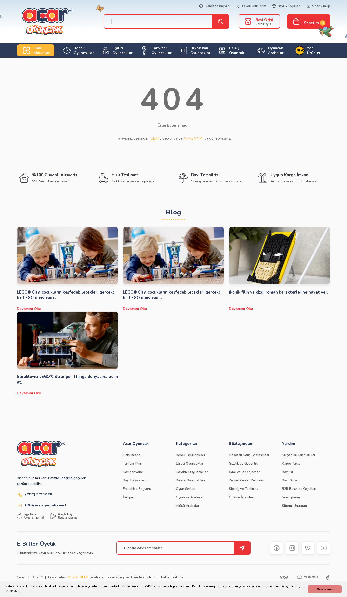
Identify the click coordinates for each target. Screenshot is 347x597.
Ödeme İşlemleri (241, 497)
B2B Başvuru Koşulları (299, 489)
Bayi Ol (287, 472)
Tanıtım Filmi (132, 463)
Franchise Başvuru (137, 489)
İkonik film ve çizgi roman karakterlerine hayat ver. (278, 292)
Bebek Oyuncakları (190, 455)
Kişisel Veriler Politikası (247, 480)
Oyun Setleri (185, 489)
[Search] (164, 21)
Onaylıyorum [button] (325, 589)
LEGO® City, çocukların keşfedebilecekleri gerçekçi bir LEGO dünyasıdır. (66, 295)
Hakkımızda (131, 455)
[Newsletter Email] (183, 548)
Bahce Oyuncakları (190, 480)
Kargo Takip (291, 463)
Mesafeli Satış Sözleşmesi (249, 455)
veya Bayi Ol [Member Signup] (265, 24)
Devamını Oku (29, 308)
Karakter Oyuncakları (192, 472)
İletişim (128, 497)
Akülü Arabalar (187, 505)
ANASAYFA (193, 138)
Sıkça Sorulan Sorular (298, 455)
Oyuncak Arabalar (190, 497)
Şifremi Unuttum (294, 505)
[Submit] (242, 548)
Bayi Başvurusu (135, 480)
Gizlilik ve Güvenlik (243, 463)
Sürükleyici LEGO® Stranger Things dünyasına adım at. (67, 379)
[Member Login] (248, 21)
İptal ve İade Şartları (244, 472)
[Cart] (308, 21)
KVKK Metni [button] (13, 591)
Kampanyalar (133, 472)
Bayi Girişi (289, 480)
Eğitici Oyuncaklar (189, 463)
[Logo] (42, 21)
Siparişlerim (291, 497)
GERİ (154, 138)
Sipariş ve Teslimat (243, 489)
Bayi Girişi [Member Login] (264, 19)
